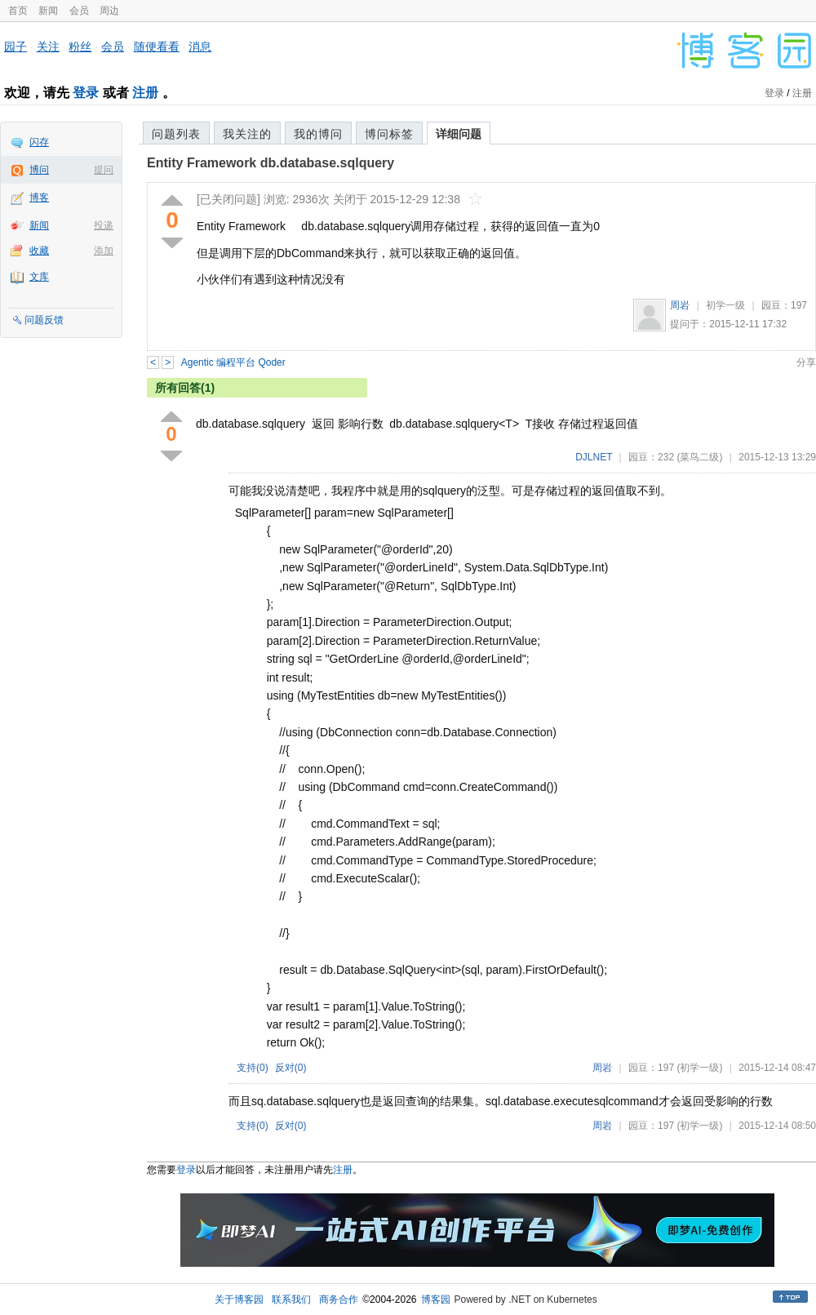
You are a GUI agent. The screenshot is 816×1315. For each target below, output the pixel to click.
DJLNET (593, 457)
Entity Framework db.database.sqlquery (270, 163)
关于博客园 (239, 1299)
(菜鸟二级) (699, 457)
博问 (39, 169)
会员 (79, 10)
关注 (48, 46)
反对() (291, 1067)
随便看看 (157, 46)
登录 (86, 93)
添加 (103, 250)
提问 (103, 169)
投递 (103, 225)
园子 (15, 46)
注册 (145, 93)
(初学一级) (699, 1067)
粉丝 (80, 46)
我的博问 (318, 133)
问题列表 (176, 133)
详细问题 (458, 133)
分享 (806, 362)
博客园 (435, 1299)
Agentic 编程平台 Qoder (233, 362)
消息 (199, 46)
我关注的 (247, 133)
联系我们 (291, 1299)
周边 (109, 10)
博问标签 (389, 133)
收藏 (39, 250)
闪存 (39, 142)
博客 (39, 197)
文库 (39, 276)
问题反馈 (44, 320)
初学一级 (725, 305)
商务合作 (338, 1299)
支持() (252, 1067)
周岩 (680, 305)
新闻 (48, 10)
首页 (18, 10)
